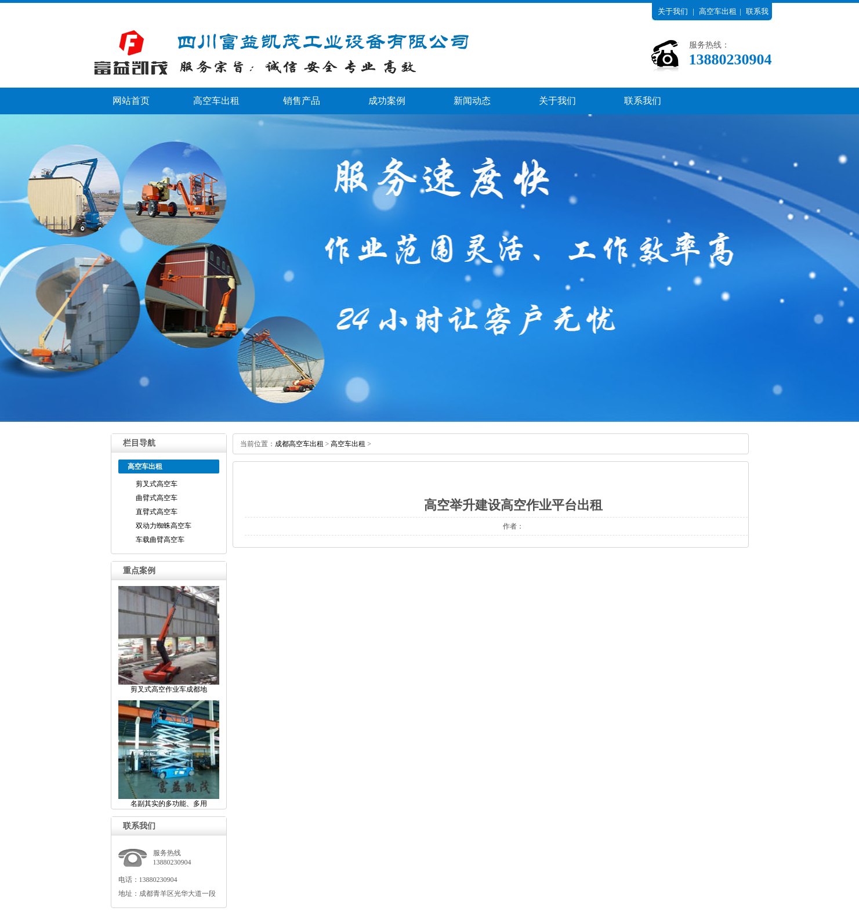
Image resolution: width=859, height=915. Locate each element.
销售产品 (301, 101)
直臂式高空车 (156, 512)
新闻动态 (472, 101)
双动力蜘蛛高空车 (163, 526)
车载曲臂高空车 (160, 540)
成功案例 (386, 101)
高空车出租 (718, 11)
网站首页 (131, 101)
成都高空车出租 (299, 444)
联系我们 (642, 101)
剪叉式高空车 (156, 484)
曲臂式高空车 (156, 498)
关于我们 (673, 11)
